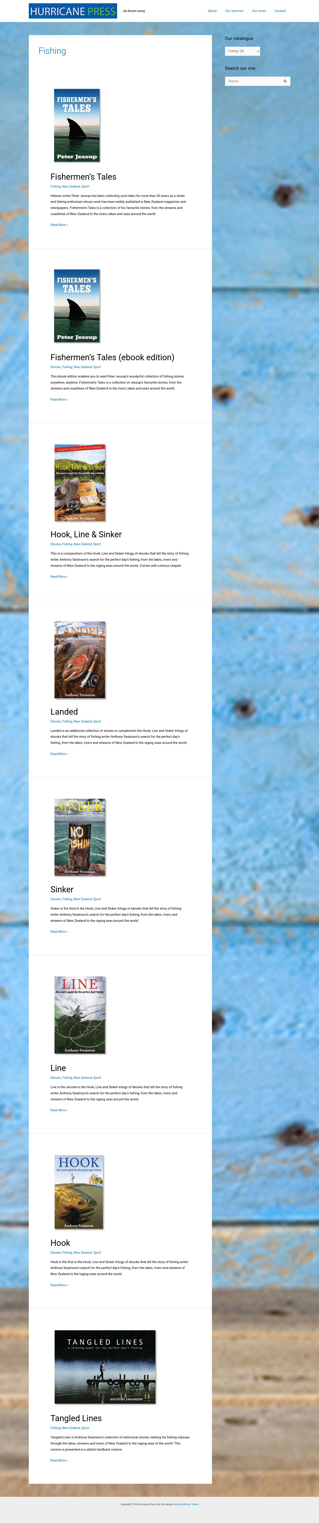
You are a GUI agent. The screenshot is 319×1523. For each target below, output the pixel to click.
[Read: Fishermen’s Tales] (100, 126)
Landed (65, 712)
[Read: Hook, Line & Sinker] (105, 482)
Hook (61, 1243)
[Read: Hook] (105, 1191)
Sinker (63, 889)
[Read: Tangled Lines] (105, 1367)
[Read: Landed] (105, 659)
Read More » (60, 225)
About (220, 11)
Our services (240, 11)
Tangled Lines (77, 1418)
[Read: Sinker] (105, 836)
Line (59, 1068)
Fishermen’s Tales (85, 177)
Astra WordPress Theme (185, 1504)
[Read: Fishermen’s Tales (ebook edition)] (100, 306)
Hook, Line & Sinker (88, 534)
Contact (281, 11)
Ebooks (56, 367)
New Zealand (72, 186)
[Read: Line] (105, 1015)
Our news (262, 11)
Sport (87, 186)
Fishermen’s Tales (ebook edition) (115, 357)
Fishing (56, 186)
